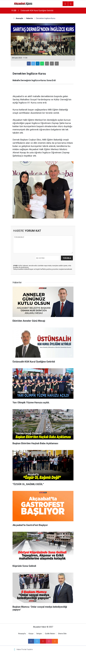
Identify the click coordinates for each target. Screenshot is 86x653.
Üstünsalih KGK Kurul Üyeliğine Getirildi (37, 10)
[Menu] (65, 4)
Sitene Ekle (62, 634)
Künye (31, 634)
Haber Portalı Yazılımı (25, 649)
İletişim (39, 634)
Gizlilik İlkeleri (50, 634)
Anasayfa (22, 634)
